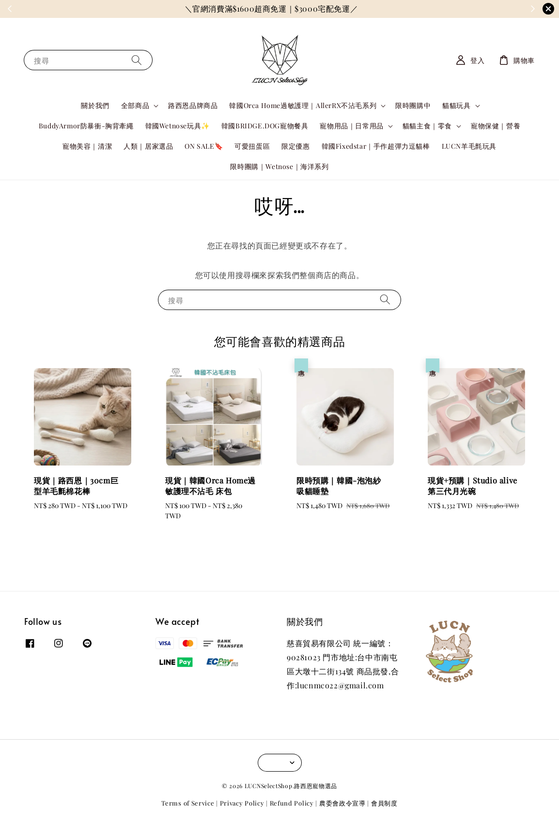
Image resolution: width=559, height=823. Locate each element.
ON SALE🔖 (204, 146)
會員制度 (384, 803)
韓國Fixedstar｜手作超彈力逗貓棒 (376, 146)
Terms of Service (187, 803)
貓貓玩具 (456, 105)
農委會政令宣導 (342, 803)
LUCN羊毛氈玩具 (469, 146)
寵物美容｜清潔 (87, 146)
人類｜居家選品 (148, 146)
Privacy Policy (242, 803)
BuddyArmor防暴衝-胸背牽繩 (86, 125)
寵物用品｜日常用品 (351, 126)
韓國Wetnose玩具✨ (177, 125)
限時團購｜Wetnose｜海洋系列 (279, 166)
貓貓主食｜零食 (427, 126)
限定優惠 (295, 146)
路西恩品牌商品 (192, 105)
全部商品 (135, 105)
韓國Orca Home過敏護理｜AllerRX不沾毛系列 (302, 105)
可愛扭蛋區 (252, 146)
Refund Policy (292, 803)
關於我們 (95, 105)
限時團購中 (413, 105)
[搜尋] (136, 59)
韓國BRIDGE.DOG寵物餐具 (265, 125)
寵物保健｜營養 (495, 125)
